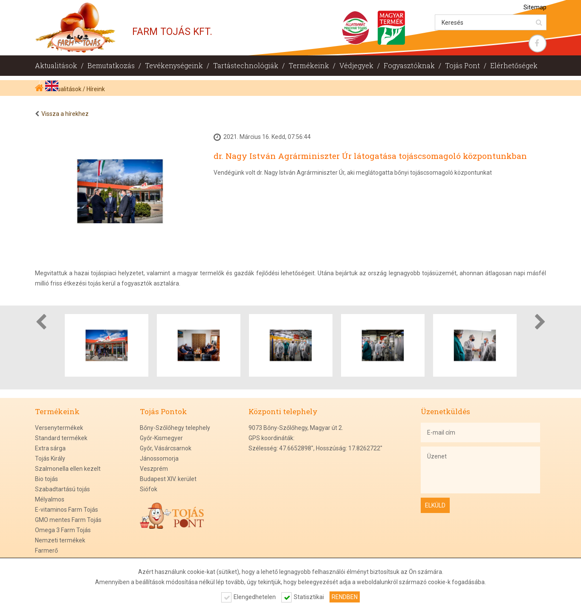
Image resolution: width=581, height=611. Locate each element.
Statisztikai (309, 597)
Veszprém (154, 468)
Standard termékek (61, 438)
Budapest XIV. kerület (168, 479)
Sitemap (534, 7)
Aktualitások (56, 65)
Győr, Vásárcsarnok (165, 448)
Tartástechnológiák (245, 65)
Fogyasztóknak (409, 65)
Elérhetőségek (514, 65)
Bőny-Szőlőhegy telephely (175, 427)
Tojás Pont (462, 65)
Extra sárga (50, 448)
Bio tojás (46, 479)
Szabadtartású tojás (62, 489)
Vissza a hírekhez (65, 113)
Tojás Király (50, 458)
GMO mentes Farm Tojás (68, 519)
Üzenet (480, 470)
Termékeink (309, 65)
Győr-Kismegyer (161, 438)
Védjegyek (356, 65)
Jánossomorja (159, 458)
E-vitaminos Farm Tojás (66, 509)
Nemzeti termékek (60, 540)
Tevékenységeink (174, 65)
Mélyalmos (49, 499)
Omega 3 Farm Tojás (63, 530)
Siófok (148, 489)
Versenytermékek (59, 427)
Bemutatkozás (111, 65)
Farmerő (46, 550)
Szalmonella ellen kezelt (68, 468)
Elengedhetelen (255, 597)
